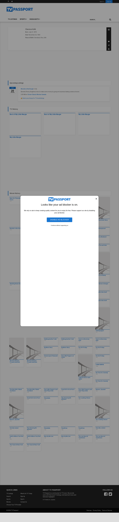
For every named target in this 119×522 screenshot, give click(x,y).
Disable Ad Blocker (59, 220)
